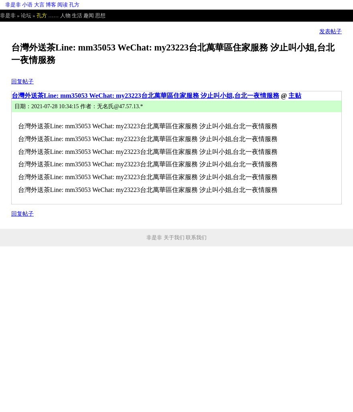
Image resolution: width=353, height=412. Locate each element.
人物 (65, 15)
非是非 (13, 5)
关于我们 (174, 237)
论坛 (26, 15)
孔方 (74, 5)
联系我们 (196, 237)
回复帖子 (22, 82)
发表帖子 (330, 31)
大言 (39, 5)
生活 (77, 15)
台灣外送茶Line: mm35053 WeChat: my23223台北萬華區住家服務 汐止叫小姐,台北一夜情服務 (145, 95)
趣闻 (88, 15)
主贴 (294, 95)
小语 (27, 5)
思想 (100, 15)
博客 (51, 5)
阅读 (62, 5)
